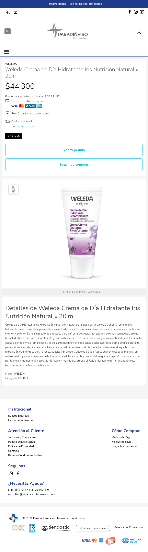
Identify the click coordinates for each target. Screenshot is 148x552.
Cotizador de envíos (23, 126)
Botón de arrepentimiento (93, 528)
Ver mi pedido (74, 150)
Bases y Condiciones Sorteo (25, 455)
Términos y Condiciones (22, 437)
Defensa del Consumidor (129, 527)
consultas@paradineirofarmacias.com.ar (32, 494)
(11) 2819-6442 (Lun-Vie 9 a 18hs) (29, 490)
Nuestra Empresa (18, 416)
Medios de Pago (121, 437)
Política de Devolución (21, 442)
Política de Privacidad (21, 446)
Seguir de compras (74, 164)
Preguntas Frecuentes (125, 446)
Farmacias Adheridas (20, 420)
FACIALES (24, 378)
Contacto (13, 451)
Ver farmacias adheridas (85, 4)
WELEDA (19, 374)
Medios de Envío (122, 442)
